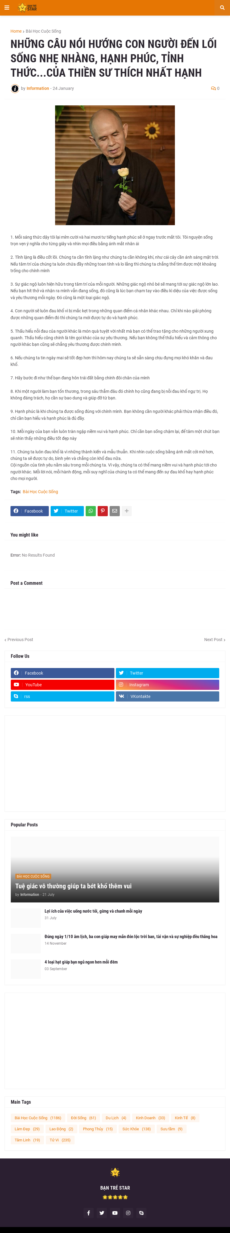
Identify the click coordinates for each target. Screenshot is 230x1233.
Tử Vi (60, 1140)
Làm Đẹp (27, 1129)
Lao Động (61, 1129)
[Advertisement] (115, 763)
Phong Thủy (98, 1129)
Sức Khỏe (136, 1129)
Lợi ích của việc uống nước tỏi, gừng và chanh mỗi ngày (93, 911)
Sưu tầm (172, 1129)
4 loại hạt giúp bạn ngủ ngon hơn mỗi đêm (81, 962)
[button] (7, 8)
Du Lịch (116, 1118)
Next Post (213, 639)
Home (16, 31)
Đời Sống (83, 1118)
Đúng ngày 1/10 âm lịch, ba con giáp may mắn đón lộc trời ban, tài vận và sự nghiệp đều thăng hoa (131, 936)
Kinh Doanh (150, 1118)
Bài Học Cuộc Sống (43, 31)
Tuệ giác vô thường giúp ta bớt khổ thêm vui (73, 886)
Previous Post (20, 639)
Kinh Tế (185, 1118)
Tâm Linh (27, 1140)
